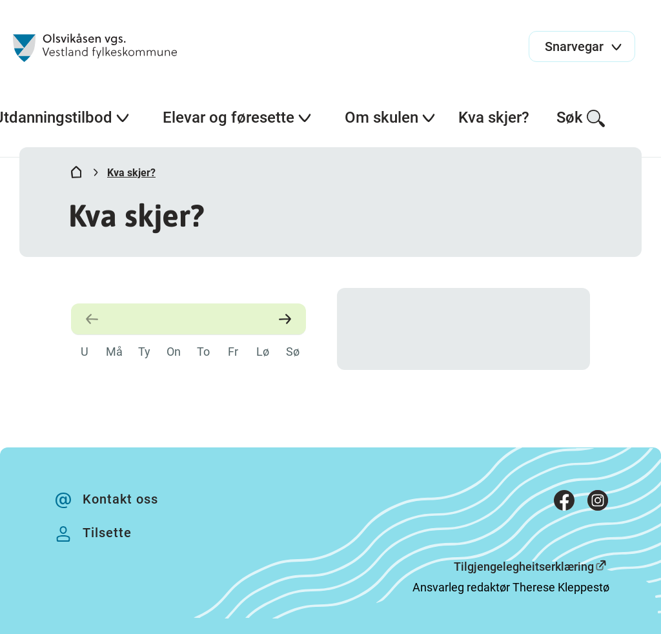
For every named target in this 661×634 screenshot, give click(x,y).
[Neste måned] (282, 319)
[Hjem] (76, 175)
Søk (581, 118)
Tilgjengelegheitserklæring (524, 566)
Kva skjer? (493, 117)
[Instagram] (597, 503)
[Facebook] (564, 503)
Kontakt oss (120, 499)
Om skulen (390, 117)
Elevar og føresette (237, 117)
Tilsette (107, 532)
